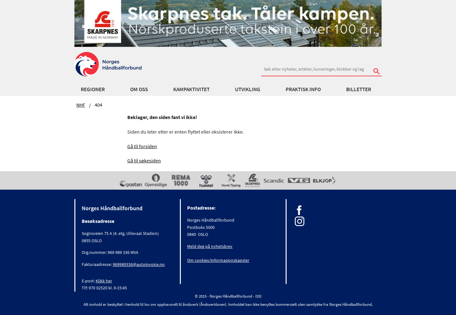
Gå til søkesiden (144, 160)
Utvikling (247, 89)
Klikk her (104, 281)
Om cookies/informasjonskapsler (218, 260)
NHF (80, 105)
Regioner (93, 89)
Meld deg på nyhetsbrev (209, 246)
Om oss (139, 89)
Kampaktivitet (191, 89)
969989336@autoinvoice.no (139, 264)
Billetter (358, 89)
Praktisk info (303, 89)
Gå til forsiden (142, 146)
